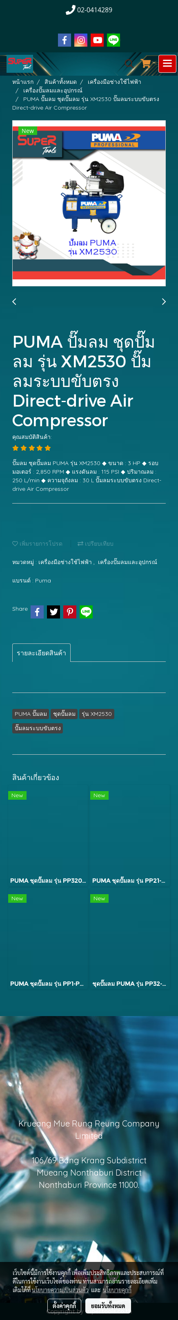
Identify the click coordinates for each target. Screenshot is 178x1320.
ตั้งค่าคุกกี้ (64, 1305)
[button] (126, 63)
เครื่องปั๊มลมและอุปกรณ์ (127, 562)
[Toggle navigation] (167, 64)
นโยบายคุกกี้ (117, 1289)
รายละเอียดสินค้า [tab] (41, 653)
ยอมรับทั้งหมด (108, 1305)
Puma (43, 580)
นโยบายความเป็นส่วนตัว (60, 1289)
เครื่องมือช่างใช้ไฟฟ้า (65, 562)
